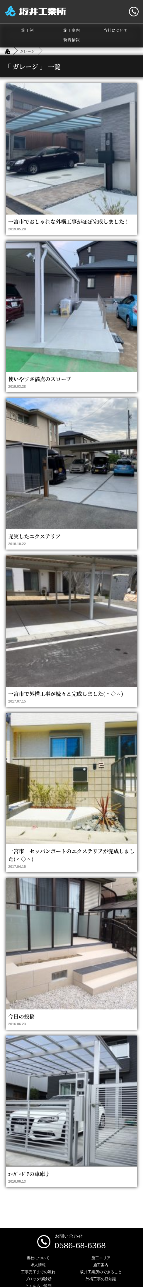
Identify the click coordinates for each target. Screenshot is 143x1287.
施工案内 (71, 30)
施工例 (27, 30)
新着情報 (71, 39)
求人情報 (38, 1265)
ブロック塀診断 (38, 1279)
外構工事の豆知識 (101, 1279)
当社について (115, 30)
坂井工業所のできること (101, 1272)
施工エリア (100, 1258)
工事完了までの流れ (38, 1272)
